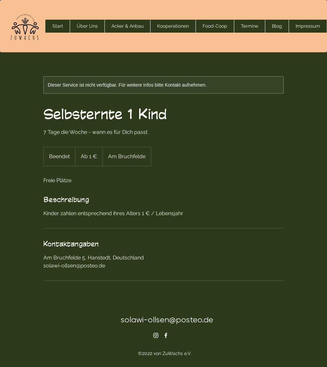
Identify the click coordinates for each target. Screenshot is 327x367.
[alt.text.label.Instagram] (155, 335)
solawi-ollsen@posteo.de (167, 319)
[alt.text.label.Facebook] (165, 335)
